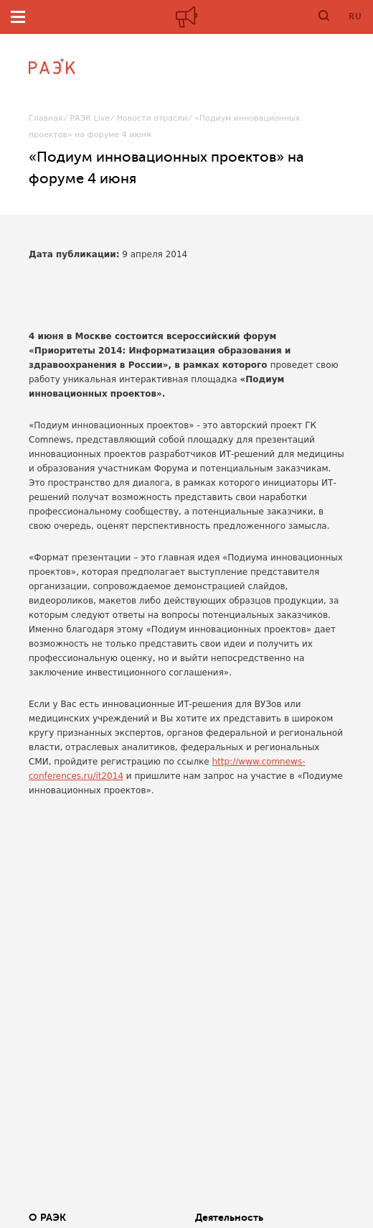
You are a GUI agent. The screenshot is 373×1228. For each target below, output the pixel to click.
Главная (46, 118)
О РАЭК (47, 1217)
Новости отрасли (152, 118)
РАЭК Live (90, 118)
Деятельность (229, 1217)
